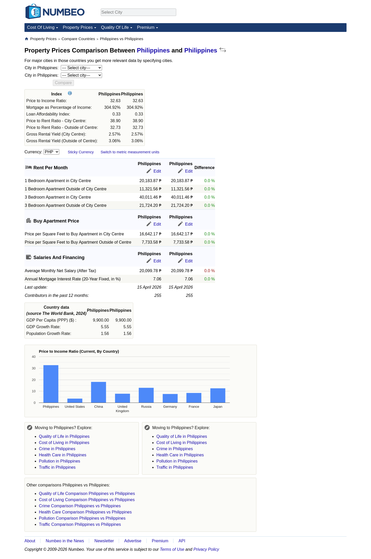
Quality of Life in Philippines (64, 436)
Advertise (132, 541)
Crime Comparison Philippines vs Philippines (80, 506)
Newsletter (104, 541)
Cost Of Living (41, 27)
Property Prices (78, 27)
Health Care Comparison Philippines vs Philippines (85, 512)
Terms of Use (172, 549)
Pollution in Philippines (59, 461)
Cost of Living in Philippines (64, 442)
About (29, 541)
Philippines (153, 50)
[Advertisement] (308, 68)
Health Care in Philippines (62, 455)
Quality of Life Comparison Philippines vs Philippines (87, 493)
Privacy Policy (206, 549)
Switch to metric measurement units (129, 152)
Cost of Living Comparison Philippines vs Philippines (87, 500)
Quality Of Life (115, 27)
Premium (146, 27)
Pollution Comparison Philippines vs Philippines (82, 518)
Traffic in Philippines (57, 467)
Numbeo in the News (65, 541)
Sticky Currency (81, 152)
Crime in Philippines (57, 449)
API (182, 541)
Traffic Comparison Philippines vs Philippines (80, 524)
